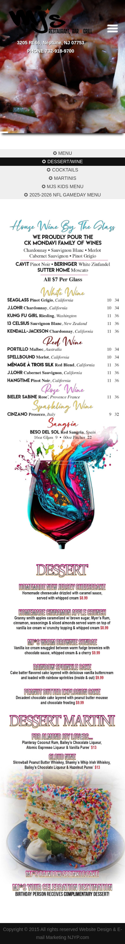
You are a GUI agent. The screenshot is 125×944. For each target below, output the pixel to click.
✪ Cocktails (62, 169)
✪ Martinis (62, 178)
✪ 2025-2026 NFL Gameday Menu (62, 194)
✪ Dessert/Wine (62, 161)
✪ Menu (62, 153)
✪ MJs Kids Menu (63, 186)
